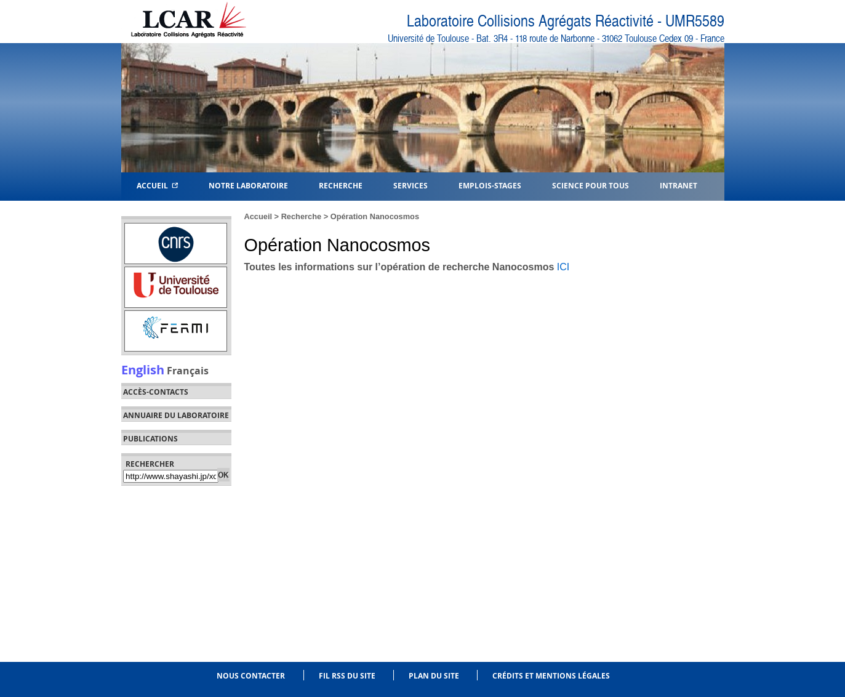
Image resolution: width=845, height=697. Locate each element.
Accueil (157, 185)
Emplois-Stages (490, 185)
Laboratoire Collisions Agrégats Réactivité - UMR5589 (565, 21)
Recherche (301, 216)
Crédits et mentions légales (551, 676)
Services (410, 185)
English (142, 369)
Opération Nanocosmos (374, 216)
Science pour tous (590, 185)
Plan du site (434, 676)
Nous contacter (251, 676)
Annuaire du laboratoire (176, 415)
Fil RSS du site (347, 676)
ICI (563, 267)
